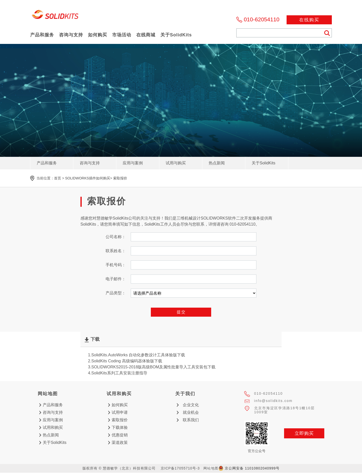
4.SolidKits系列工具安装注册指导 (117, 373)
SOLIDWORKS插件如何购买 (87, 178)
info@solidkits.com (273, 401)
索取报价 (120, 178)
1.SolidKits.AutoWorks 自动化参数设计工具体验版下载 (136, 355)
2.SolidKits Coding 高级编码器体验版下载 (125, 361)
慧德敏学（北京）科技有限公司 (55, 16)
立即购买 (304, 433)
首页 (57, 178)
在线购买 (309, 19)
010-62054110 (262, 19)
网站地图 (210, 468)
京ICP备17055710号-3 (180, 468)
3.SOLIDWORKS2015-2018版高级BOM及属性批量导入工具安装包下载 (151, 367)
